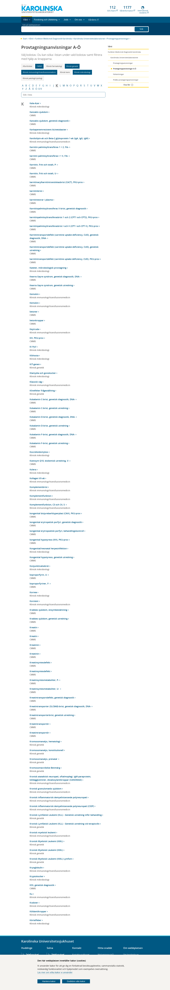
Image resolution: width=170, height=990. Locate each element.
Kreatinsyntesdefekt (40, 662)
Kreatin (33, 627)
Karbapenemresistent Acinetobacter (48, 129)
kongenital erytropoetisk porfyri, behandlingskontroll (57, 530)
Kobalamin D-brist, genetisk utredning (49, 425)
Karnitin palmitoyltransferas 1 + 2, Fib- (49, 147)
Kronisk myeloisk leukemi (43, 832)
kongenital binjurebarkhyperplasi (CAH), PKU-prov (55, 513)
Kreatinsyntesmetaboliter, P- (44, 680)
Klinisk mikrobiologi (82, 72)
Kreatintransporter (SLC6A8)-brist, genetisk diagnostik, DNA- (60, 706)
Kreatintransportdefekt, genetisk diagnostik (52, 697)
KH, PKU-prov (37, 338)
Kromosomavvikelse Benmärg (45, 767)
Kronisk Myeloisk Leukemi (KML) (46, 841)
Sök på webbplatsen (32, 29)
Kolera (33, 469)
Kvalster (34, 902)
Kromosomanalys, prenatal (44, 759)
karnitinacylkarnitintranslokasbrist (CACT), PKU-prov (56, 182)
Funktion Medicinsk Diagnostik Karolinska (53, 38)
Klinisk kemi (65, 72)
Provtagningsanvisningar (118, 38)
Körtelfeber (35, 920)
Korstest (34, 601)
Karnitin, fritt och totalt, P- (43, 164)
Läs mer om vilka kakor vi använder (54, 972)
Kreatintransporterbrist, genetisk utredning (52, 715)
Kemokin (34, 294)
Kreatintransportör (39, 723)
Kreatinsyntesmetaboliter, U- (45, 688)
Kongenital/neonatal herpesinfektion (48, 548)
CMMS (39, 66)
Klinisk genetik (72, 66)
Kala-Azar (34, 103)
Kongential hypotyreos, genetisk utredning (51, 557)
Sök (141, 28)
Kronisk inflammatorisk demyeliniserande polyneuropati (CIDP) (62, 806)
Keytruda (34, 329)
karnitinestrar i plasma (41, 199)
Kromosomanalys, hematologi (45, 741)
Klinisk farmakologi (54, 66)
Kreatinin (34, 645)
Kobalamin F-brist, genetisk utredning (49, 443)
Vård (31, 38)
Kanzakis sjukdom (39, 112)
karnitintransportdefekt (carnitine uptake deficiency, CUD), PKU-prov (64, 259)
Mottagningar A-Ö (106, 954)
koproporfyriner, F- (39, 583)
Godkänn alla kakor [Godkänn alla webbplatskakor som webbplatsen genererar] (76, 981)
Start (25, 38)
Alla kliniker (27, 66)
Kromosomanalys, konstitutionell (46, 750)
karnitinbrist (36, 191)
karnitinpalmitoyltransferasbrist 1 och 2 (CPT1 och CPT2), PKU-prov (64, 217)
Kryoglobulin (36, 867)
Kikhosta (34, 355)
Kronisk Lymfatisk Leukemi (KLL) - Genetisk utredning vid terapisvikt (64, 823)
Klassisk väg (36, 381)
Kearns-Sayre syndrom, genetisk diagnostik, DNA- (55, 276)
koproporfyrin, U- (38, 574)
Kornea (33, 592)
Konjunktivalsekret (39, 566)
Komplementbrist (38, 487)
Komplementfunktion (40, 495)
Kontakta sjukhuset (80, 954)
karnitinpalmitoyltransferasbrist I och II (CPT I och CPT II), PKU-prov (64, 226)
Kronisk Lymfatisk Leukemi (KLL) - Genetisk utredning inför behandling (66, 815)
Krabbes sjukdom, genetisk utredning (49, 618)
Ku (31, 893)
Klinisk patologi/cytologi (32, 78)
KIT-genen (35, 364)
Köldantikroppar (38, 911)
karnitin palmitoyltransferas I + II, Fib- (49, 155)
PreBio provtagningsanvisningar (125, 80)
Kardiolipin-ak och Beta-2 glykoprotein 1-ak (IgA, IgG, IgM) (59, 138)
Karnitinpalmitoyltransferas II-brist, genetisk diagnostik (58, 208)
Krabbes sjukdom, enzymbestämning (48, 609)
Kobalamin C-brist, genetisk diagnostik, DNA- (52, 399)
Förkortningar (118, 74)
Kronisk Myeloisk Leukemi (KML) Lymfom (51, 858)
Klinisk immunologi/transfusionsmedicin (39, 72)
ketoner (34, 311)
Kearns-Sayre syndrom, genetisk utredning (51, 285)
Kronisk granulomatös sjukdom (46, 788)
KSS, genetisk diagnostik (42, 885)
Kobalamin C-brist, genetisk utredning (49, 408)
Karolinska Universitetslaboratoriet (89, 38)
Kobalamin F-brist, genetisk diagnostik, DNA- (52, 434)
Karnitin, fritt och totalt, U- (43, 173)
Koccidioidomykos (39, 452)
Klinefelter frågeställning (42, 390)
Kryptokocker (36, 876)
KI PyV (33, 346)
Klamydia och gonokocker (43, 373)
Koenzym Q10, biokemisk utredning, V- (49, 460)
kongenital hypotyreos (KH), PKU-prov (49, 539)
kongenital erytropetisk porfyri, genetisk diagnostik (56, 522)
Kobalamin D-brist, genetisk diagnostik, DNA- (52, 416)
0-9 (40, 88)
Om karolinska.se (130, 954)
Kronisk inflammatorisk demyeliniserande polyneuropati (58, 797)
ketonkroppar (37, 320)
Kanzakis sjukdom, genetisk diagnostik (49, 120)
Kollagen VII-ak (37, 478)
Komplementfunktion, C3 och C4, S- (47, 504)
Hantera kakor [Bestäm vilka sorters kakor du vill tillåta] (48, 981)
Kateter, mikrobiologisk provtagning (48, 267)
